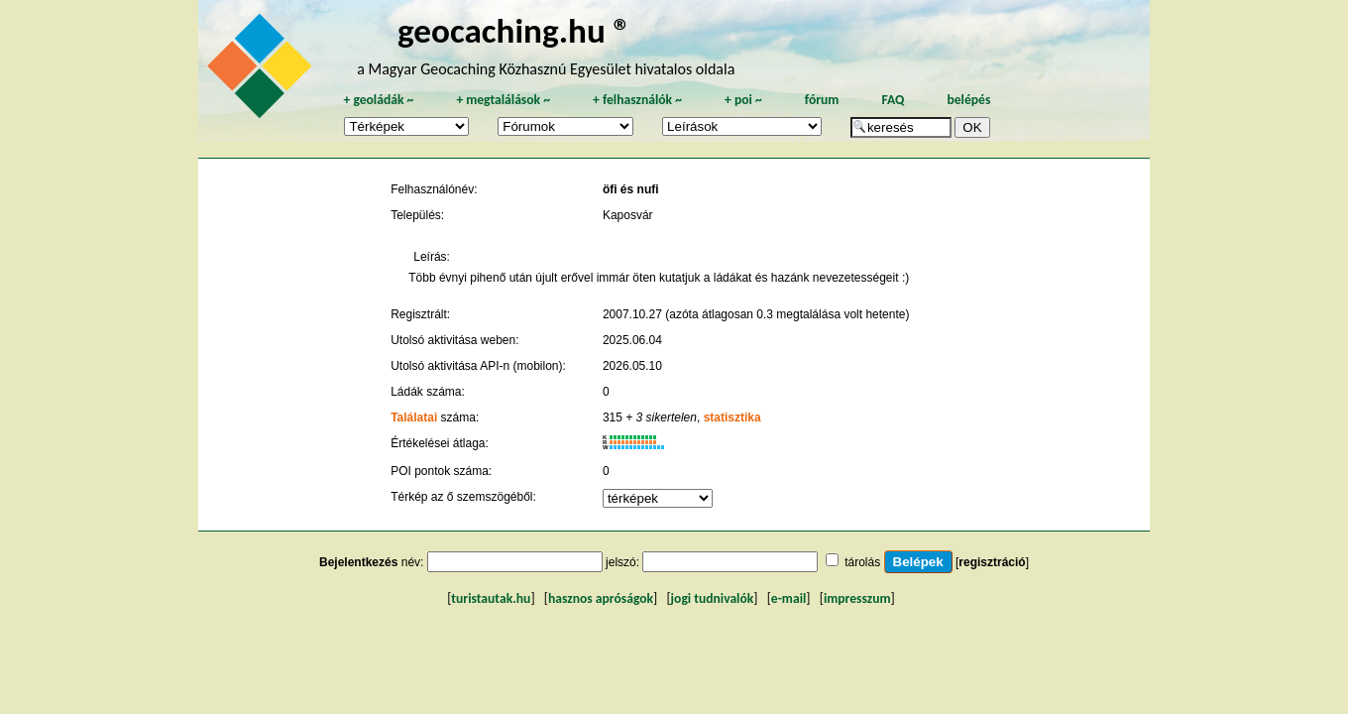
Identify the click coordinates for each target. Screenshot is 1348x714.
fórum (822, 99)
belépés (968, 99)
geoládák (378, 99)
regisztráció (991, 562)
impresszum (857, 598)
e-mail (788, 598)
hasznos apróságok (600, 598)
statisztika (732, 417)
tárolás (862, 562)
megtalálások (503, 99)
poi (743, 99)
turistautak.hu (490, 598)
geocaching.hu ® (514, 30)
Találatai (414, 417)
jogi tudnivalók (712, 598)
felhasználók (637, 99)
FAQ (892, 99)
